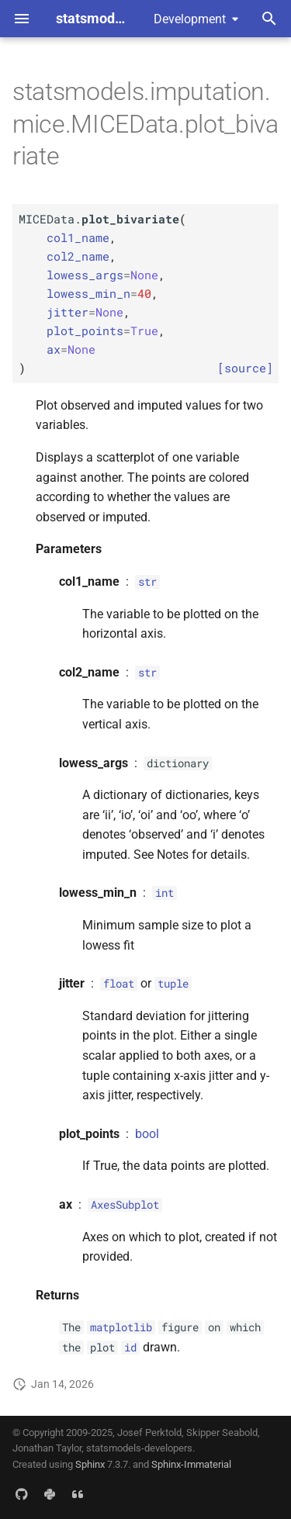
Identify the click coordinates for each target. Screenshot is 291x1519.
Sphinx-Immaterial (191, 1464)
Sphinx (90, 1464)
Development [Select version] (190, 19)
